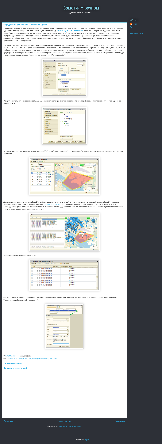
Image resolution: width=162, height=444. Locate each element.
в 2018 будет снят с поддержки (70, 31)
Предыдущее (120, 421)
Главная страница (64, 421)
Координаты (23, 358)
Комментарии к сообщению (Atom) (70, 426)
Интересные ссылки (136, 33)
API (55, 358)
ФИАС (52, 358)
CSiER (135, 24)
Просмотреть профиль (137, 27)
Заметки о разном (81, 8)
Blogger (86, 440)
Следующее (8, 421)
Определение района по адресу (38, 358)
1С (8, 358)
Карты (12, 358)
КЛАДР (16, 358)
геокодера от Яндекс (52, 204)
